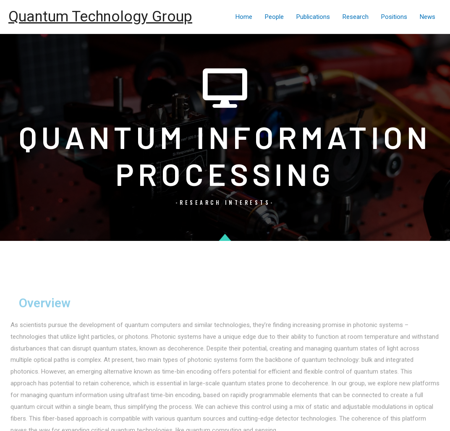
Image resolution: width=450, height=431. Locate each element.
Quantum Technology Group (100, 16)
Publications (313, 17)
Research (356, 17)
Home (243, 17)
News (427, 17)
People (274, 17)
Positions (394, 17)
